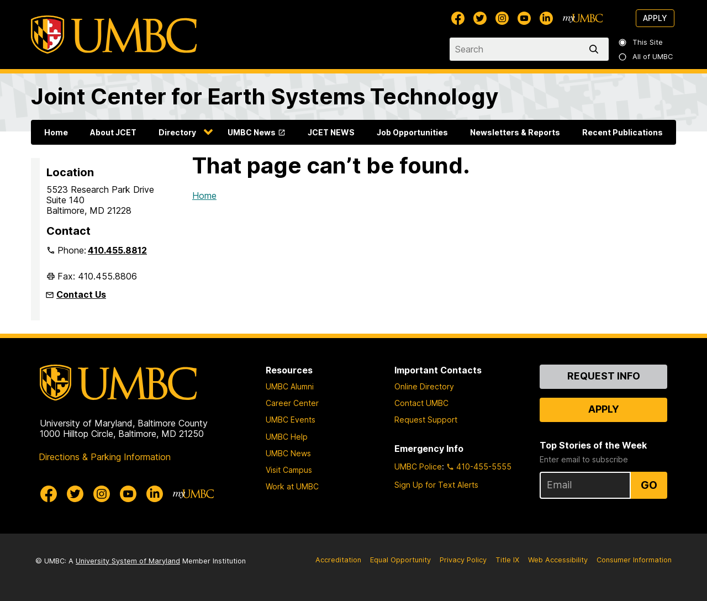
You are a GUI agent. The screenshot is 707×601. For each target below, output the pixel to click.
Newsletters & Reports (515, 132)
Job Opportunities (412, 132)
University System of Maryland (128, 561)
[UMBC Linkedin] (546, 18)
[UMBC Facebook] (458, 18)
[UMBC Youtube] (524, 18)
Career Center (292, 403)
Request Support (425, 419)
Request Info (603, 376)
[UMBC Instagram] (502, 18)
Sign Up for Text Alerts (436, 484)
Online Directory (424, 386)
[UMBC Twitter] (480, 18)
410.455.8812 (117, 250)
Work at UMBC (292, 486)
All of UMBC (646, 56)
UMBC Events (290, 419)
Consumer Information (634, 560)
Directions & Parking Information (105, 456)
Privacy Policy (463, 560)
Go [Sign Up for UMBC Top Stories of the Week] (649, 485)
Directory (177, 132)
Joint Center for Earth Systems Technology (264, 96)
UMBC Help (287, 436)
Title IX (507, 560)
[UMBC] (113, 34)
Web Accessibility (558, 560)
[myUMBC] (583, 18)
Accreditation (338, 560)
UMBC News (252, 132)
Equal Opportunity (400, 560)
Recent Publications (622, 132)
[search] (596, 49)
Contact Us (81, 294)
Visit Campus (289, 470)
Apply (655, 18)
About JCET (113, 132)
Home (56, 132)
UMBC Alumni (290, 386)
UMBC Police (418, 466)
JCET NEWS (331, 132)
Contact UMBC (421, 403)
